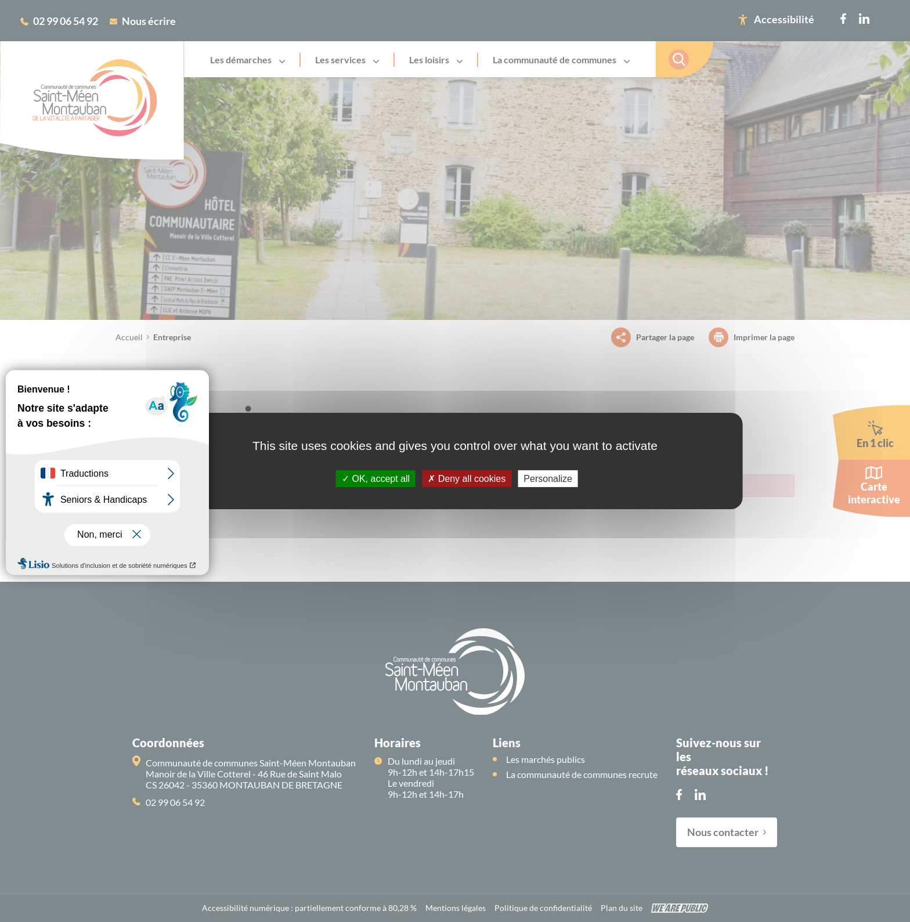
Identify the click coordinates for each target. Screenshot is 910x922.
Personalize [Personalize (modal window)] (547, 479)
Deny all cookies (466, 479)
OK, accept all (376, 479)
